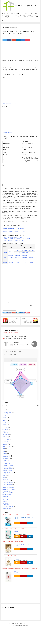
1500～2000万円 (6, 443)
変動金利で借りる (6, 456)
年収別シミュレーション (7, 412)
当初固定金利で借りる (7, 461)
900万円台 (5, 425)
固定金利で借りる (6, 458)
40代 (32, 302)
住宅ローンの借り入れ (7, 455)
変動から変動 (5, 501)
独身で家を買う (5, 429)
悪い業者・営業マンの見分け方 (8, 487)
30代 (4, 449)
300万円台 (5, 415)
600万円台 (5, 420)
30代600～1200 (17, 252)
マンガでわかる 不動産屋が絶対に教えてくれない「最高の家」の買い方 (23, 518)
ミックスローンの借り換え (8, 506)
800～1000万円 (6, 437)
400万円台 (5, 417)
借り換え (5, 262)
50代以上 (5, 453)
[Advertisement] (20, 50)
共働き (5, 257)
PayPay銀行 (36, 303)
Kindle (30, 523)
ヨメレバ (17, 519)
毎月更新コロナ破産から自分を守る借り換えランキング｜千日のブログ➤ (18, 240)
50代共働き (31, 257)
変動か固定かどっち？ (12, 303)
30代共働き (17, 257)
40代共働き (24, 257)
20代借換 (11, 262)
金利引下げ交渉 (5, 491)
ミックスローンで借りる (8, 463)
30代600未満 (17, 250)
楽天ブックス (23, 523)
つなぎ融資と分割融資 (7, 468)
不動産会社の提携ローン (8, 473)
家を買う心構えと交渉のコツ (8, 482)
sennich (36, 305)
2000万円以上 (6, 444)
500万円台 (5, 419)
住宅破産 (15, 571)
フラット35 (6, 460)
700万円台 (5, 422)
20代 (4, 448)
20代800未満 (10, 251)
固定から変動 (5, 499)
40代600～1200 (25, 252)
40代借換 (24, 262)
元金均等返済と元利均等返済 (8, 465)
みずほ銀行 (20, 303)
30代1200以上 (17, 255)
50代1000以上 (31, 253)
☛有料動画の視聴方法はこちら (8, 132)
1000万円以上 (6, 427)
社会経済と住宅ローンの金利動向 (9, 489)
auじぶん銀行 (31, 303)
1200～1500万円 (6, 441)
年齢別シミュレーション (27, 302)
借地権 (4, 477)
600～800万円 (6, 436)
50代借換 (31, 262)
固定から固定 (5, 496)
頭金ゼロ (5, 475)
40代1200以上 (24, 255)
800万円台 (5, 424)
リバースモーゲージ (7, 480)
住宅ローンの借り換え (7, 494)
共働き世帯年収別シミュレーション (10, 302)
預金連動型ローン (6, 479)
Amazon (16, 523)
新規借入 (5, 252)
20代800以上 (10, 255)
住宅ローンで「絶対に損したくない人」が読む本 (21, 544)
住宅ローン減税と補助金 (7, 484)
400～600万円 (6, 434)
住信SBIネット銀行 (25, 303)
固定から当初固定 (6, 508)
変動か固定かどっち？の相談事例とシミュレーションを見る (14, 231)
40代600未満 (24, 250)
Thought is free (26, 625)
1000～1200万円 (19, 302)
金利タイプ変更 (6, 504)
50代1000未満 (31, 250)
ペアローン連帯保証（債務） (8, 467)
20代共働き (11, 257)
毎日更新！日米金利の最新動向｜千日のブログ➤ (13, 237)
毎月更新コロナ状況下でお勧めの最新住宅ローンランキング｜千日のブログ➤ (19, 238)
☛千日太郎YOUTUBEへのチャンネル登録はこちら (12, 103)
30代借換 (17, 262)
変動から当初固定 (6, 503)
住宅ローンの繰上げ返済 (7, 492)
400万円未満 (5, 432)
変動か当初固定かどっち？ (8, 472)
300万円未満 (5, 413)
